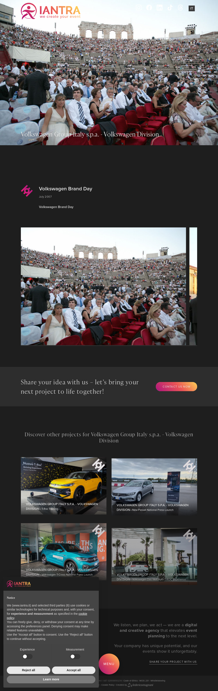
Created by (134, 684)
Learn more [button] (51, 679)
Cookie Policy (107, 684)
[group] (99, 286)
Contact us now (176, 386)
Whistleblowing (158, 680)
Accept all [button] (74, 670)
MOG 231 (144, 680)
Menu (109, 663)
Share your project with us (173, 662)
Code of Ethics (130, 680)
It (191, 8)
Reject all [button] (28, 670)
